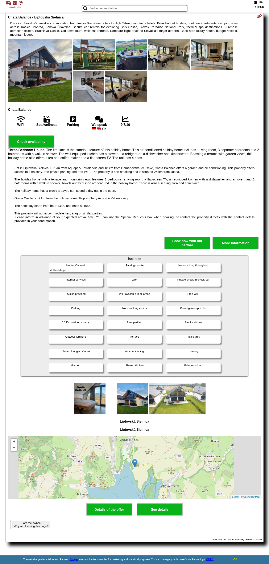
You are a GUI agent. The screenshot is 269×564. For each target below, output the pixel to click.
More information (235, 243)
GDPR (210, 559)
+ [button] (14, 442)
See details (160, 509)
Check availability (31, 142)
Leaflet (235, 497)
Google (74, 559)
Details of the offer (109, 509)
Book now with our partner (187, 243)
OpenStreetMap (251, 497)
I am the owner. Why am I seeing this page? (31, 524)
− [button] (14, 448)
